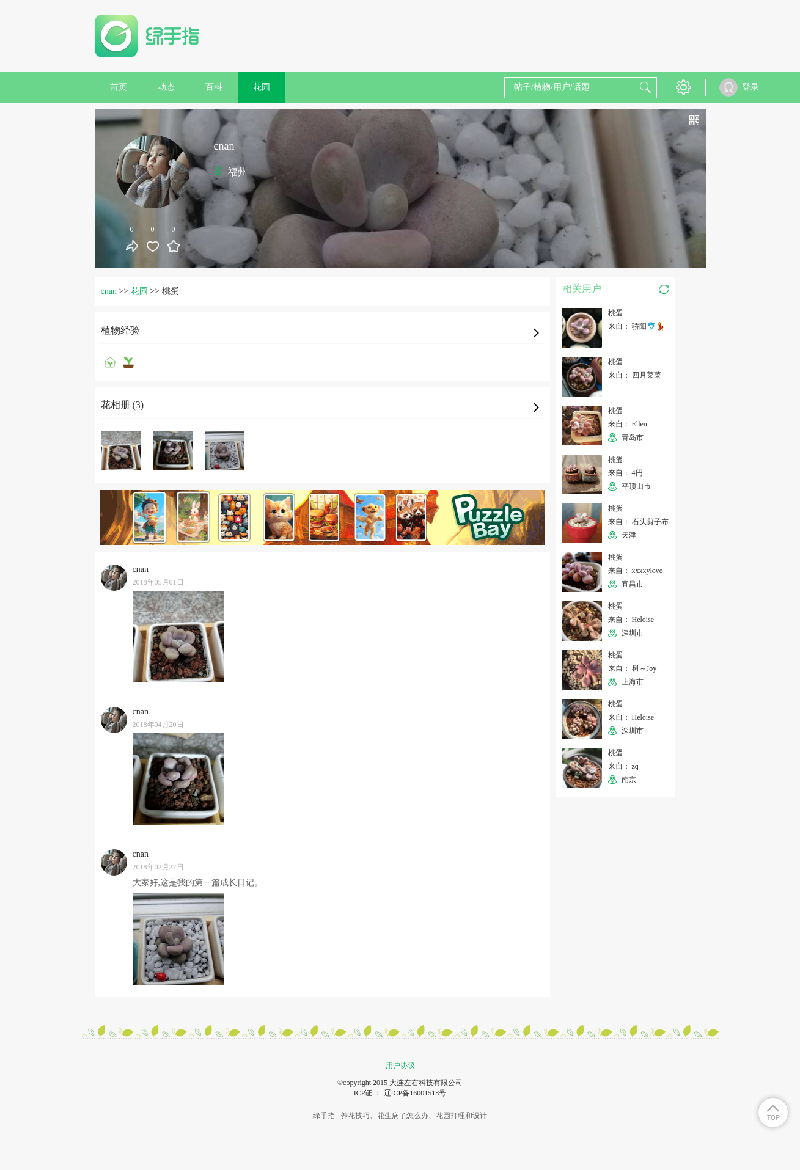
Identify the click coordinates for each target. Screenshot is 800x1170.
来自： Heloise (631, 619)
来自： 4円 (625, 473)
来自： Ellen (627, 424)
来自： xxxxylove (635, 570)
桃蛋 (615, 313)
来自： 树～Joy (632, 668)
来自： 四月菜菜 (634, 375)
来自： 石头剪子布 (638, 521)
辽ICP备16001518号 (415, 1093)
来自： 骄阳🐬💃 (636, 326)
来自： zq (623, 766)
